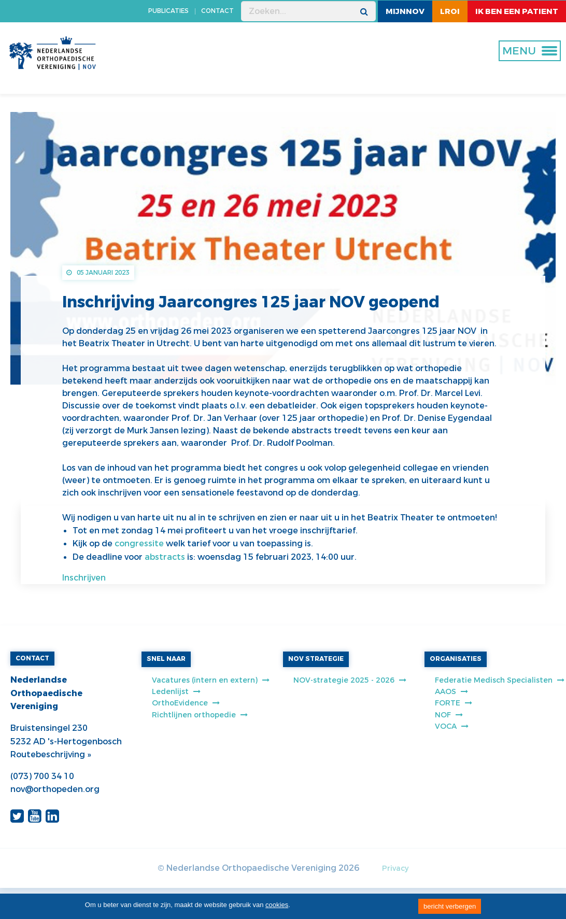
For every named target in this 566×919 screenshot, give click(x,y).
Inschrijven (84, 577)
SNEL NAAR (166, 659)
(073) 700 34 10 (42, 776)
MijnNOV (405, 11)
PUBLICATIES (168, 11)
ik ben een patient (516, 11)
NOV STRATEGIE (316, 659)
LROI (450, 11)
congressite (140, 543)
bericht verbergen (449, 906)
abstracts (166, 557)
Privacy (395, 868)
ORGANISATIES (456, 659)
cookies (276, 905)
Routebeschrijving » (50, 754)
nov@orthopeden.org (55, 789)
